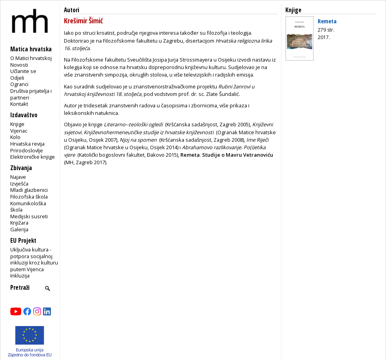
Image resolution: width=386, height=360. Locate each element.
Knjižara (19, 222)
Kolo (15, 137)
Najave (18, 176)
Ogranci (19, 84)
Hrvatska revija (27, 143)
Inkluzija (20, 275)
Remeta (327, 21)
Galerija (19, 229)
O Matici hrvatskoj (31, 58)
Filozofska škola (29, 196)
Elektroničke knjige (32, 156)
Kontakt (19, 103)
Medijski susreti (29, 216)
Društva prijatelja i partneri (31, 94)
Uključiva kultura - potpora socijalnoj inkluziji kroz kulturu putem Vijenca (34, 259)
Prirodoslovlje (26, 150)
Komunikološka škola (28, 207)
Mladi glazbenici (29, 189)
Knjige (17, 124)
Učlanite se (23, 71)
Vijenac (18, 130)
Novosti (19, 64)
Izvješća (19, 183)
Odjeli (17, 77)
